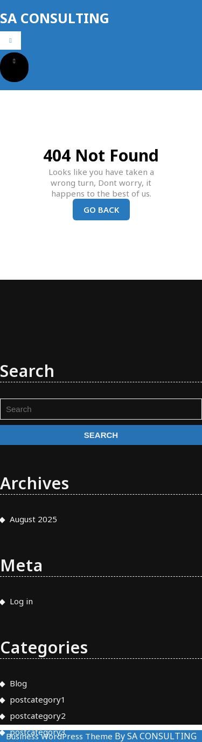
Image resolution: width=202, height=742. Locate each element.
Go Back (106, 212)
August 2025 (33, 575)
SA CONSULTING (54, 18)
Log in (21, 657)
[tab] (10, 40)
